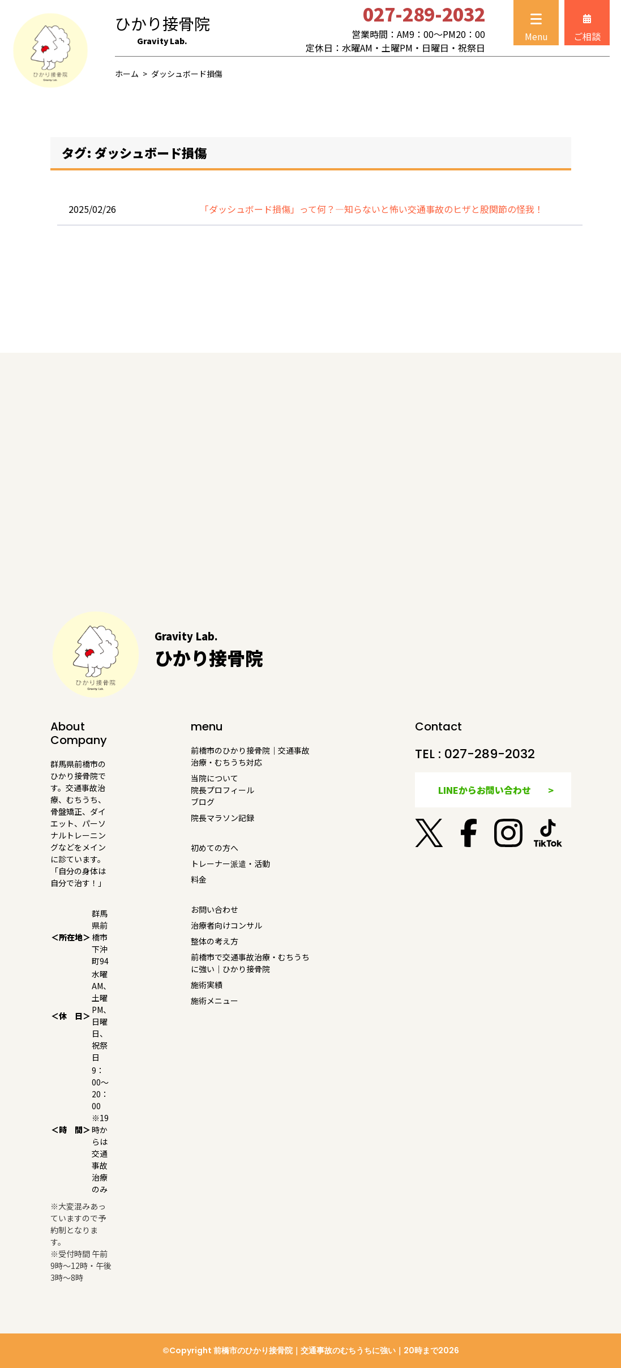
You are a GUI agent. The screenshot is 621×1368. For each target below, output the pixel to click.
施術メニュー (214, 1000)
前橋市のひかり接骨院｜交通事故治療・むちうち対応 (250, 756)
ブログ (203, 801)
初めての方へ (214, 847)
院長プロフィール (222, 790)
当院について (214, 778)
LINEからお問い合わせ (484, 790)
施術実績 (206, 984)
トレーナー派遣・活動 (230, 863)
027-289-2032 (489, 754)
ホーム (127, 73)
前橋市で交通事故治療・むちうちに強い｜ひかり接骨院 (250, 962)
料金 (199, 879)
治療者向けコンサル (226, 925)
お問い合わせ (214, 909)
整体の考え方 (214, 941)
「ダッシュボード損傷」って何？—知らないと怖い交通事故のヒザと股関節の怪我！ (371, 209)
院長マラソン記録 (222, 817)
